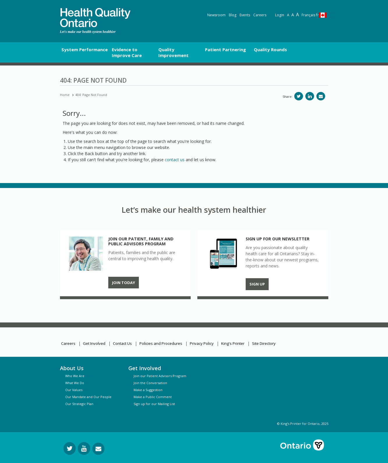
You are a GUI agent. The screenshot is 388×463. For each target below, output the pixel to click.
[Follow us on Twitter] (69, 448)
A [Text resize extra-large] (297, 14)
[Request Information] (98, 449)
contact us (175, 159)
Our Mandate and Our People (88, 397)
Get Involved (94, 343)
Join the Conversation (150, 383)
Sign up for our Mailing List (154, 404)
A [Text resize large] (292, 14)
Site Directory (264, 343)
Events (245, 15)
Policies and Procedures (160, 343)
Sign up (257, 284)
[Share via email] (320, 96)
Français (310, 15)
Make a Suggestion (148, 390)
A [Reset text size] (288, 15)
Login (279, 15)
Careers (259, 15)
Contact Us (122, 343)
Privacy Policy (202, 343)
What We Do (74, 383)
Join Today (123, 282)
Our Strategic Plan (79, 404)
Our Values (73, 390)
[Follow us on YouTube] (84, 448)
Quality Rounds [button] (270, 49)
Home (65, 95)
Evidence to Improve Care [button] (127, 52)
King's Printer (233, 343)
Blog (232, 15)
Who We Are (74, 376)
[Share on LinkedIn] (309, 96)
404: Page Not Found (91, 95)
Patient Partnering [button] (225, 49)
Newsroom (216, 15)
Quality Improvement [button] (173, 52)
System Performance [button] (84, 49)
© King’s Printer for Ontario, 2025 (302, 423)
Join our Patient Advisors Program (160, 376)
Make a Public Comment (153, 397)
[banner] (95, 17)
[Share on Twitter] (298, 96)
